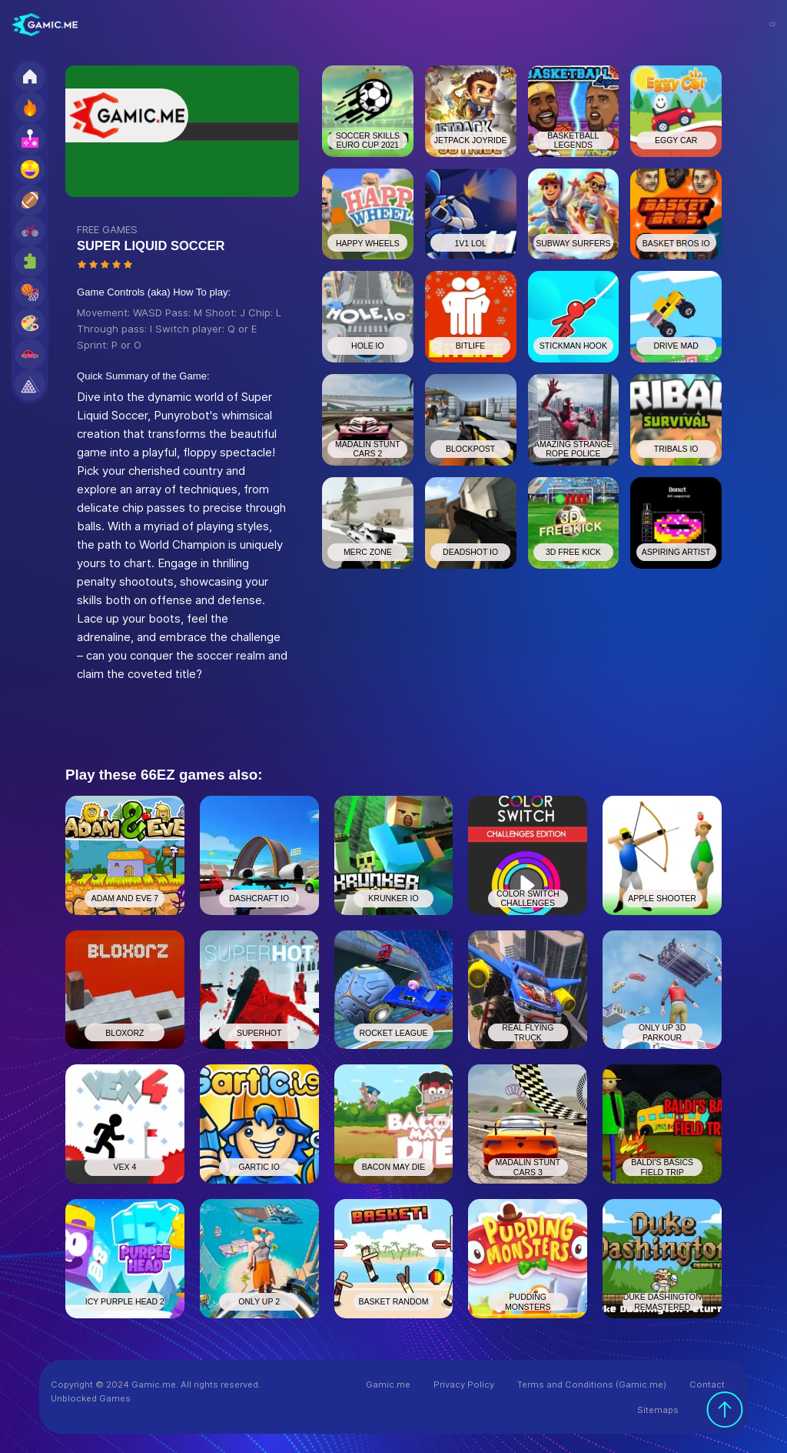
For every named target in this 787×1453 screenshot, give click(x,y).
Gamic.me (388, 1384)
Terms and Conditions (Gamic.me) (591, 1384)
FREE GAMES (107, 229)
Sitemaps (658, 1410)
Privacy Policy (463, 1384)
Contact (707, 1384)
